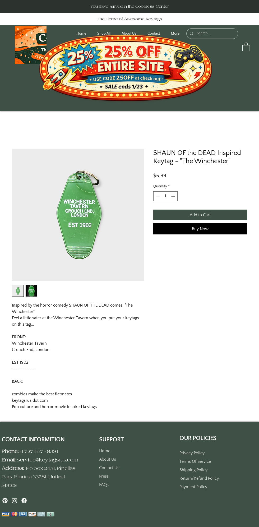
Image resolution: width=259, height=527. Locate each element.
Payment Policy (193, 486)
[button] (246, 46)
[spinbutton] (165, 196)
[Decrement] (157, 196)
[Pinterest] (5, 500)
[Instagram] (14, 500)
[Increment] (173, 196)
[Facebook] (24, 500)
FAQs (104, 484)
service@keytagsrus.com (47, 460)
